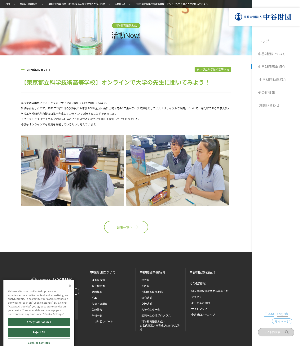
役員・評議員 (97, 302)
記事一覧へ (126, 228)
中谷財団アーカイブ (200, 312)
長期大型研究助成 (149, 291)
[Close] (70, 299)
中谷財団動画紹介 (271, 77)
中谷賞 (143, 279)
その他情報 (266, 89)
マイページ (287, 322)
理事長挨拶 (96, 279)
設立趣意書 (96, 285)
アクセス (194, 295)
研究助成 (144, 296)
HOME (7, 4)
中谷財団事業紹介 (271, 65)
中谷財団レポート (100, 319)
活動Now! (120, 4)
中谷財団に (103, 272)
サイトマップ (196, 306)
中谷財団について (271, 53)
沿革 (294, 77)
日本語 (262, 321)
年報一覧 (95, 313)
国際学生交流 (153, 313)
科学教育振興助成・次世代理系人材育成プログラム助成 (76, 4)
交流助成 (144, 302)
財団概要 (95, 291)
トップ (263, 40)
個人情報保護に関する (206, 289)
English (272, 321)
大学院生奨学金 (148, 308)
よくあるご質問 (198, 301)
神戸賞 (143, 285)
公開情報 (95, 308)
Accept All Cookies (39, 335)
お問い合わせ (268, 102)
